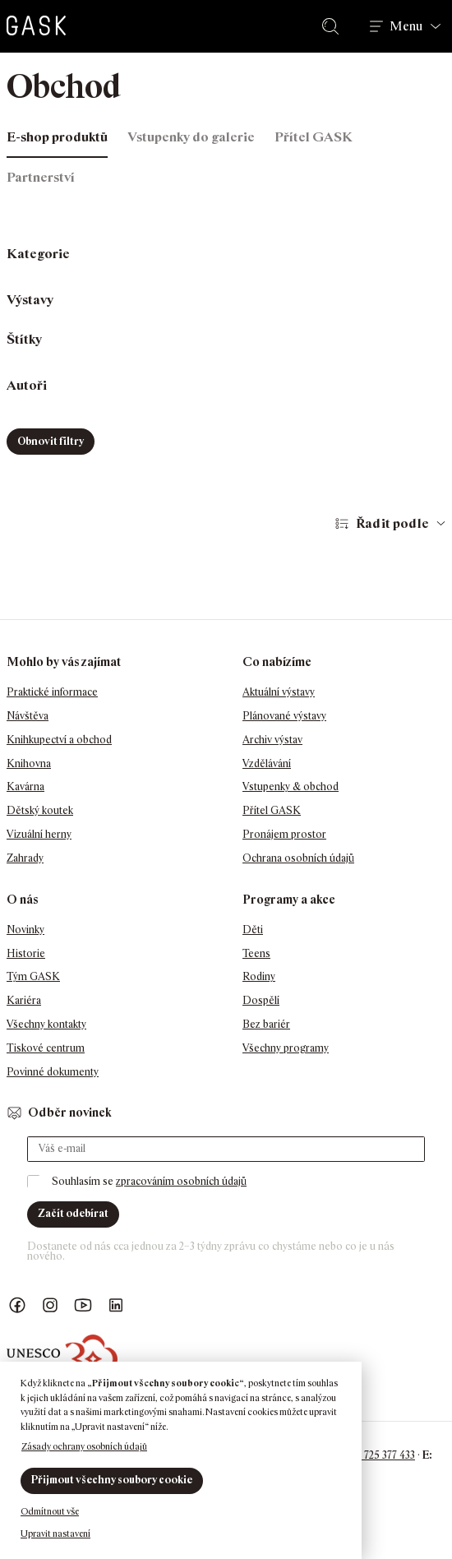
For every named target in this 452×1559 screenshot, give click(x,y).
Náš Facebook (17, 1305)
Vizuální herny (39, 834)
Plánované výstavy (284, 716)
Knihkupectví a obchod (59, 739)
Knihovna (29, 763)
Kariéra (24, 1000)
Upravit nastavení (55, 1533)
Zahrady (25, 858)
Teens (256, 953)
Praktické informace (52, 692)
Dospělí (260, 1000)
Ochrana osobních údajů (298, 858)
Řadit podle (392, 523)
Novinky (25, 929)
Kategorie (38, 253)
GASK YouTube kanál (83, 1305)
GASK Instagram (50, 1305)
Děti (252, 929)
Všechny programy (285, 1048)
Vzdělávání (266, 763)
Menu (406, 26)
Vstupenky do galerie (191, 137)
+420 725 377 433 (377, 1455)
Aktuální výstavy (278, 692)
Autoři (27, 385)
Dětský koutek (40, 810)
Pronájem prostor (284, 834)
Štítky (24, 339)
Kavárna (25, 786)
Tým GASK (33, 976)
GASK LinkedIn (116, 1305)
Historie (26, 953)
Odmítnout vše (50, 1511)
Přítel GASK (313, 137)
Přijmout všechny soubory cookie (111, 1479)
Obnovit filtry (50, 441)
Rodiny (258, 976)
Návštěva (27, 716)
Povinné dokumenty (53, 1072)
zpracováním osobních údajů (181, 1181)
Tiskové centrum (46, 1048)
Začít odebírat (73, 1213)
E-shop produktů (57, 137)
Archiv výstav (272, 739)
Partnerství (41, 177)
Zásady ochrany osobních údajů (84, 1446)
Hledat (334, 26)
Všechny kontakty (46, 1024)
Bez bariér (266, 1024)
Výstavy (30, 300)
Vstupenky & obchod (290, 786)
